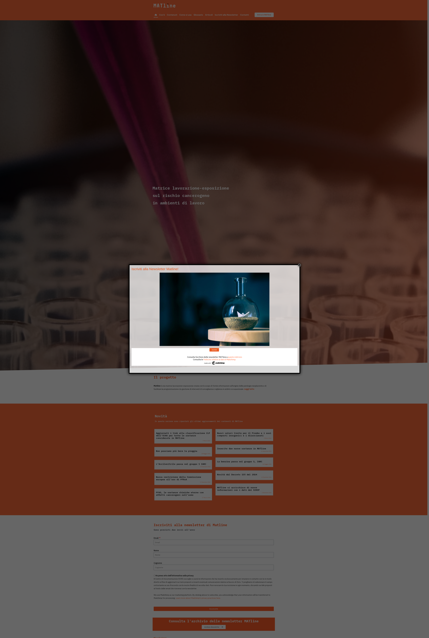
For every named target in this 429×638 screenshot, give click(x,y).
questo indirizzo (235, 357)
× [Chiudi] (299, 265)
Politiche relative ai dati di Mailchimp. (219, 359)
